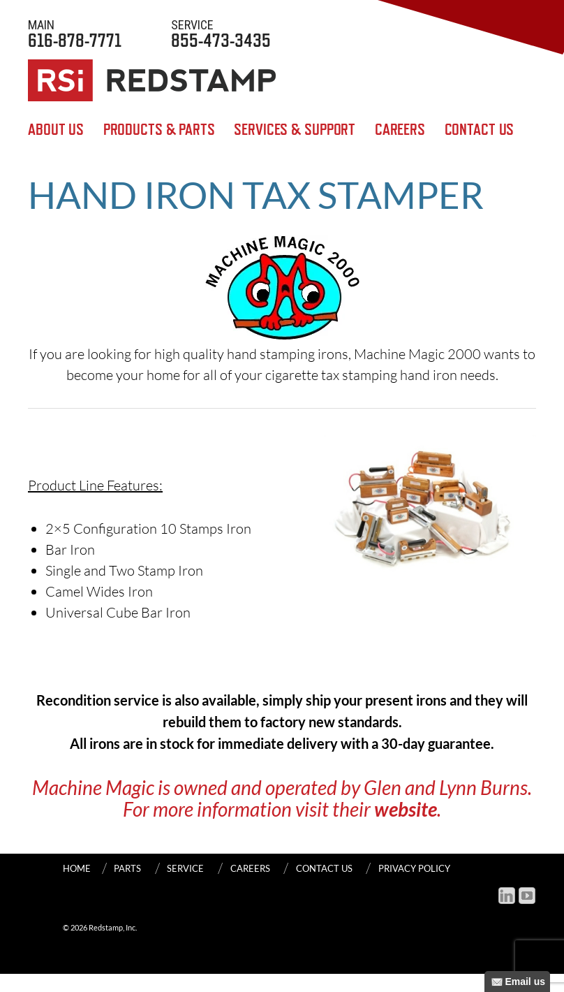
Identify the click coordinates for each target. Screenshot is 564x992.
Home (77, 868)
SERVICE (185, 868)
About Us (56, 130)
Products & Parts (159, 130)
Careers (400, 130)
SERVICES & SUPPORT (294, 130)
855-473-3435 (221, 33)
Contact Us (479, 130)
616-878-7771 (74, 33)
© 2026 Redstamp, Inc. (100, 927)
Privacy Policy (414, 868)
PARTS (127, 868)
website (405, 809)
